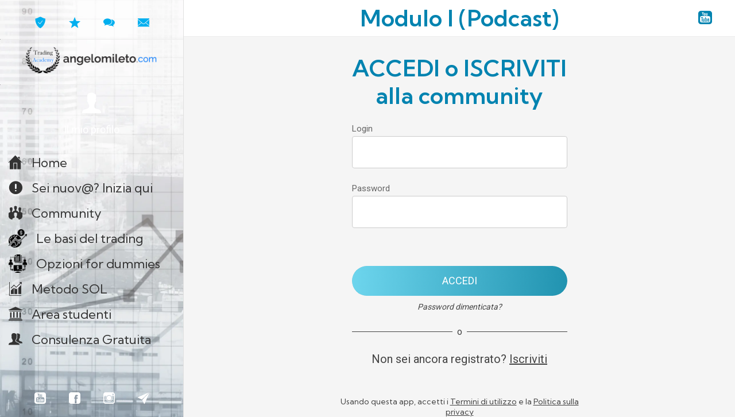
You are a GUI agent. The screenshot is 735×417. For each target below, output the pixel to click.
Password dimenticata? (459, 306)
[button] (91, 114)
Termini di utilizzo (483, 401)
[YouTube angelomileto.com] (705, 18)
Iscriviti (528, 359)
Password (371, 188)
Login (362, 128)
